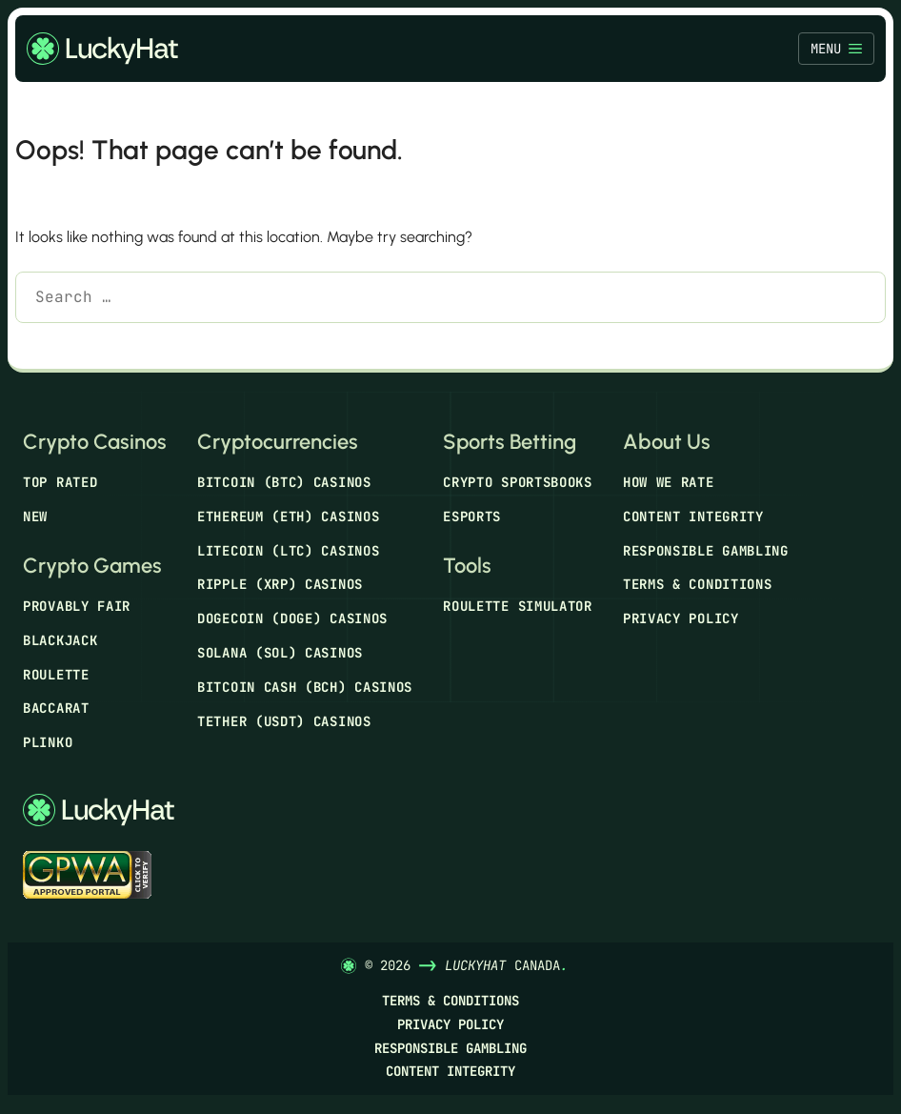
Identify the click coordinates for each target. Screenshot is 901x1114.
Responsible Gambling (706, 550)
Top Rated (60, 482)
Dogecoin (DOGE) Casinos (292, 618)
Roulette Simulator (517, 606)
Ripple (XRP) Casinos (280, 584)
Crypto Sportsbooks (517, 482)
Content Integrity (693, 516)
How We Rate (668, 482)
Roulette (56, 674)
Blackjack (60, 640)
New (35, 516)
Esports (472, 516)
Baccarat (56, 708)
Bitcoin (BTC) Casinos (284, 482)
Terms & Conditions (697, 584)
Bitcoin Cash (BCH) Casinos (304, 687)
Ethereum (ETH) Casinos (288, 516)
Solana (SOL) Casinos (280, 652)
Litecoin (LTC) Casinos (288, 550)
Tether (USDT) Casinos (284, 721)
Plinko (47, 742)
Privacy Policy (681, 618)
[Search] (43, 346)
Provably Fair (76, 606)
